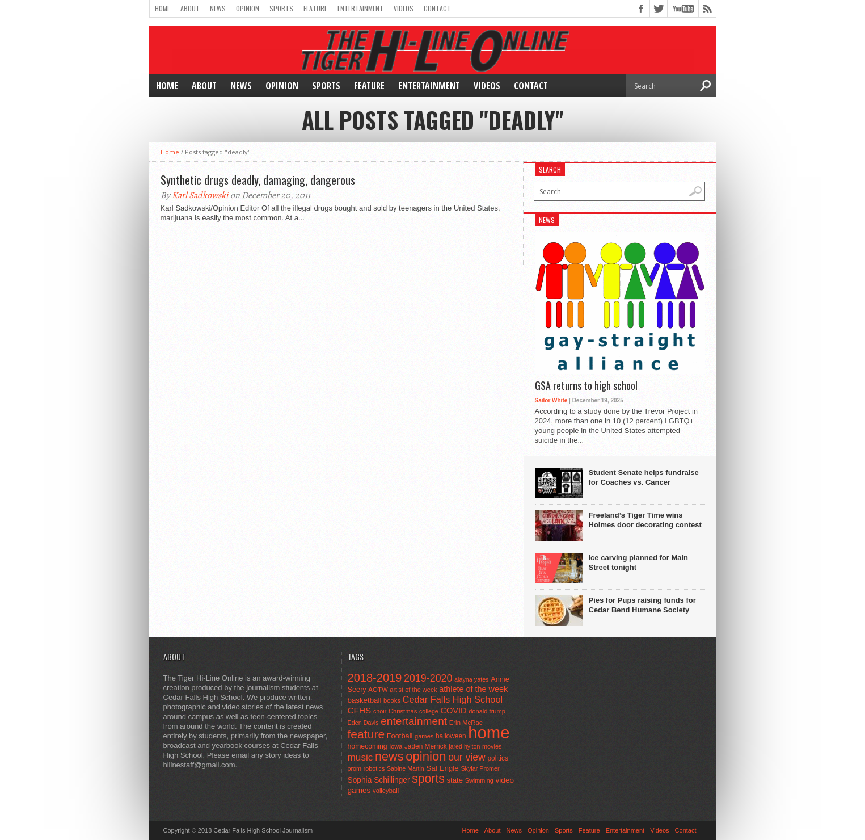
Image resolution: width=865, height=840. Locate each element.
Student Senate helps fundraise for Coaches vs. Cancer (644, 477)
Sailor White (551, 400)
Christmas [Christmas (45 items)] (403, 711)
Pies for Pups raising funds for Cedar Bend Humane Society (642, 605)
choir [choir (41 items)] (379, 711)
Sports (281, 8)
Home (162, 8)
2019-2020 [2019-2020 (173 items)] (428, 678)
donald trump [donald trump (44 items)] (487, 711)
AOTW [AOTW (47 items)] (377, 689)
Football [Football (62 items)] (400, 736)
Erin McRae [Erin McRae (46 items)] (466, 722)
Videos (403, 8)
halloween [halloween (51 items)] (451, 736)
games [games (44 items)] (424, 736)
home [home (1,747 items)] (488, 732)
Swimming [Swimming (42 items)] (479, 780)
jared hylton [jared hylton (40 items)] (464, 746)
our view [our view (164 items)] (467, 757)
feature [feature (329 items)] (366, 734)
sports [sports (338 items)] (428, 778)
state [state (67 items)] (455, 780)
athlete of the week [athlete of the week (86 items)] (473, 689)
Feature (315, 8)
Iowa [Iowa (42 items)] (395, 746)
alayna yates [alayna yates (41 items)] (471, 679)
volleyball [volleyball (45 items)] (386, 790)
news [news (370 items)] (389, 756)
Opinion (247, 8)
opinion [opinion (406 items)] (426, 756)
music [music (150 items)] (360, 757)
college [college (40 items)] (428, 711)
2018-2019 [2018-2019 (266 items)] (375, 677)
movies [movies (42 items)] (491, 746)
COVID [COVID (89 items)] (453, 710)
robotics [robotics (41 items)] (374, 768)
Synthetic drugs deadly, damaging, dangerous (258, 180)
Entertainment (360, 8)
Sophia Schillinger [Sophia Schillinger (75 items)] (379, 780)
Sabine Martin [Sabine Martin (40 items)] (405, 768)
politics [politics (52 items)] (497, 758)
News (218, 8)
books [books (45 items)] (391, 700)
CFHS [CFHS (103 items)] (360, 710)
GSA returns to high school (586, 386)
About (190, 8)
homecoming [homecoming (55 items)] (367, 746)
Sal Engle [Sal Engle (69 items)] (442, 768)
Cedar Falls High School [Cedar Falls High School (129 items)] (453, 699)
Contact (437, 8)
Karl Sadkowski (200, 195)
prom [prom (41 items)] (355, 768)
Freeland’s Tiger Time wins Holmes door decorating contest (645, 520)
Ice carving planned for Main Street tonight (639, 562)
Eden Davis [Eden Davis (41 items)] (363, 722)
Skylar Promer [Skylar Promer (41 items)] (480, 768)
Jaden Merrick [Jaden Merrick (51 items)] (425, 746)
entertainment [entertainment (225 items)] (414, 721)
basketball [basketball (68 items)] (365, 700)
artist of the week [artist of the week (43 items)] (413, 689)
